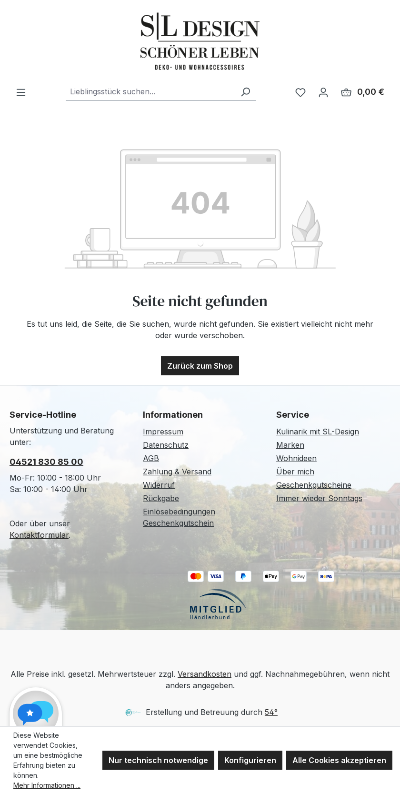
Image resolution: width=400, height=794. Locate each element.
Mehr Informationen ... (46, 785)
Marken (290, 445)
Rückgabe (161, 498)
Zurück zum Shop (200, 366)
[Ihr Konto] (323, 91)
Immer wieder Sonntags (319, 498)
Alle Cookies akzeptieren (339, 760)
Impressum (163, 431)
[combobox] (150, 91)
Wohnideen (296, 458)
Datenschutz (166, 445)
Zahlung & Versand (177, 471)
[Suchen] (245, 91)
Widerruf (159, 485)
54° (271, 712)
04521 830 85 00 (46, 462)
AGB (151, 458)
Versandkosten (204, 674)
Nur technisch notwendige (158, 760)
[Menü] (21, 91)
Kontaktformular (39, 535)
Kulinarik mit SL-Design (317, 431)
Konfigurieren (250, 760)
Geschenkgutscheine (313, 485)
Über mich (295, 471)
